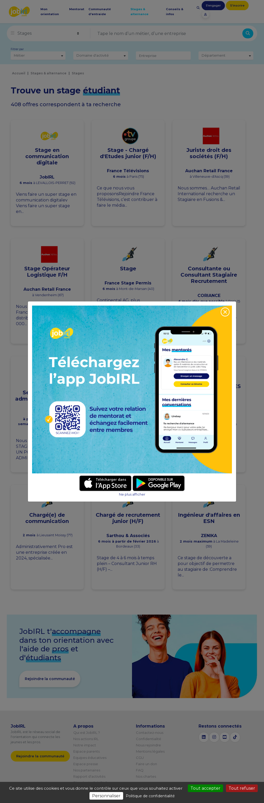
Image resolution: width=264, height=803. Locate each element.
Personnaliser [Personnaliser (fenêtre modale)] (106, 795)
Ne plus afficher (132, 494)
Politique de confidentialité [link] (150, 796)
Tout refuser (242, 788)
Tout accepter (205, 788)
